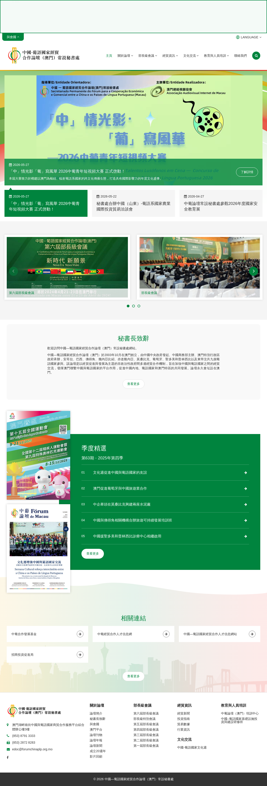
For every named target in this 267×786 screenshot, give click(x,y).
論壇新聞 (96, 745)
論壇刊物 (96, 735)
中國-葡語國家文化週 (192, 747)
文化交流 (191, 55)
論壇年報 (96, 740)
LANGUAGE (248, 37)
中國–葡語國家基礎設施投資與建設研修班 (239, 720)
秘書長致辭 (97, 719)
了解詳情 (247, 172)
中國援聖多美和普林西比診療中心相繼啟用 (127, 536)
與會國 (94, 724)
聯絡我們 (240, 55)
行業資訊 (183, 729)
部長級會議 (147, 55)
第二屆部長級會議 (146, 740)
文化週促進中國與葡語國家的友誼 (120, 472)
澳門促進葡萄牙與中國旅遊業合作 (120, 488)
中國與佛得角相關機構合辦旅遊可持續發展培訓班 (132, 520)
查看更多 (133, 384)
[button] (13, 271)
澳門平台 (96, 729)
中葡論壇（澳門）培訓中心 (240, 713)
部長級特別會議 (144, 719)
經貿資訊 (170, 55)
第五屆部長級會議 (146, 724)
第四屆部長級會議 (146, 729)
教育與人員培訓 (216, 55)
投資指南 (183, 719)
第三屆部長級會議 (146, 735)
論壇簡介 (96, 713)
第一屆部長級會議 (146, 745)
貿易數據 (183, 724)
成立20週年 (98, 751)
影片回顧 (96, 756)
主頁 (109, 55)
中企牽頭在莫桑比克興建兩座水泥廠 (122, 504)
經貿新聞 (183, 713)
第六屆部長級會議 (21, 293)
